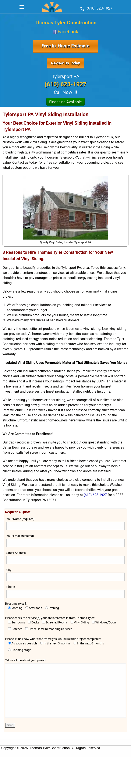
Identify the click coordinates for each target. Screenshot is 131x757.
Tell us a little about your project (65, 688)
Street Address (65, 557)
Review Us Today (65, 63)
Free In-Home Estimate (65, 46)
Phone (65, 591)
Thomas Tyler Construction (65, 23)
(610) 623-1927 (95, 8)
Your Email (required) (65, 540)
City (65, 574)
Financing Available (65, 102)
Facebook (65, 31)
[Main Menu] (22, 7)
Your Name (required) (65, 523)
